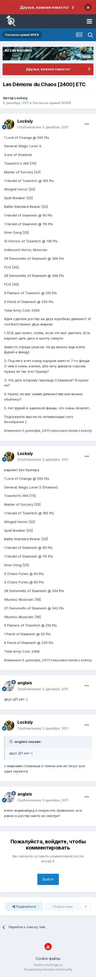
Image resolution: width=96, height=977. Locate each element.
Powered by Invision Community (48, 969)
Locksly (21, 98)
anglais (24, 682)
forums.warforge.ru (48, 965)
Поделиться (24, 906)
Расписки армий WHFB (52, 103)
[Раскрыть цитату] (11, 742)
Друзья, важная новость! (44, 7)
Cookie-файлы (48, 958)
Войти (48, 879)
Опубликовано (42, 127)
